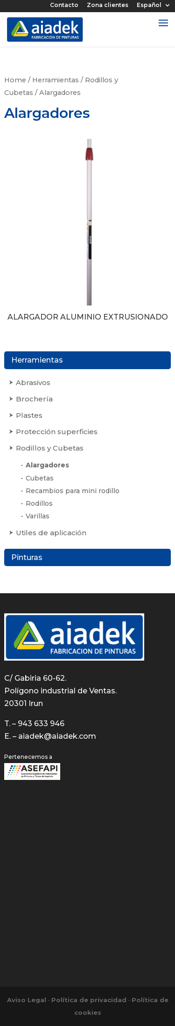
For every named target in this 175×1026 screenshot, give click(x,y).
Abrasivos (33, 382)
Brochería (34, 398)
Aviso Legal (26, 1000)
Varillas (37, 516)
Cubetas (40, 478)
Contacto (64, 5)
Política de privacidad (88, 1000)
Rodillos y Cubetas (50, 448)
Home (15, 80)
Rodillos (39, 503)
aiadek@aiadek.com (57, 736)
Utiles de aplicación (51, 532)
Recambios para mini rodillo (72, 491)
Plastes (29, 415)
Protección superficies (57, 431)
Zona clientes (107, 5)
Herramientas (55, 80)
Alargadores (47, 465)
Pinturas (26, 557)
